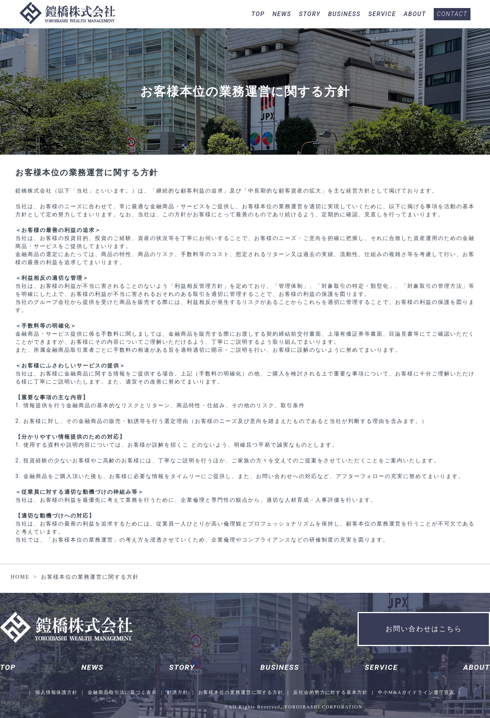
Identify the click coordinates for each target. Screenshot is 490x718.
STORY (309, 14)
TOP (258, 14)
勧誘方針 (177, 692)
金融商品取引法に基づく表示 (122, 692)
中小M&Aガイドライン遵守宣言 (417, 692)
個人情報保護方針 (55, 692)
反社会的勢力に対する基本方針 (331, 692)
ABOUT (414, 14)
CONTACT (452, 14)
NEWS (281, 14)
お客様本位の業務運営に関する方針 (241, 692)
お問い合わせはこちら (423, 629)
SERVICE (382, 14)
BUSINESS (344, 14)
